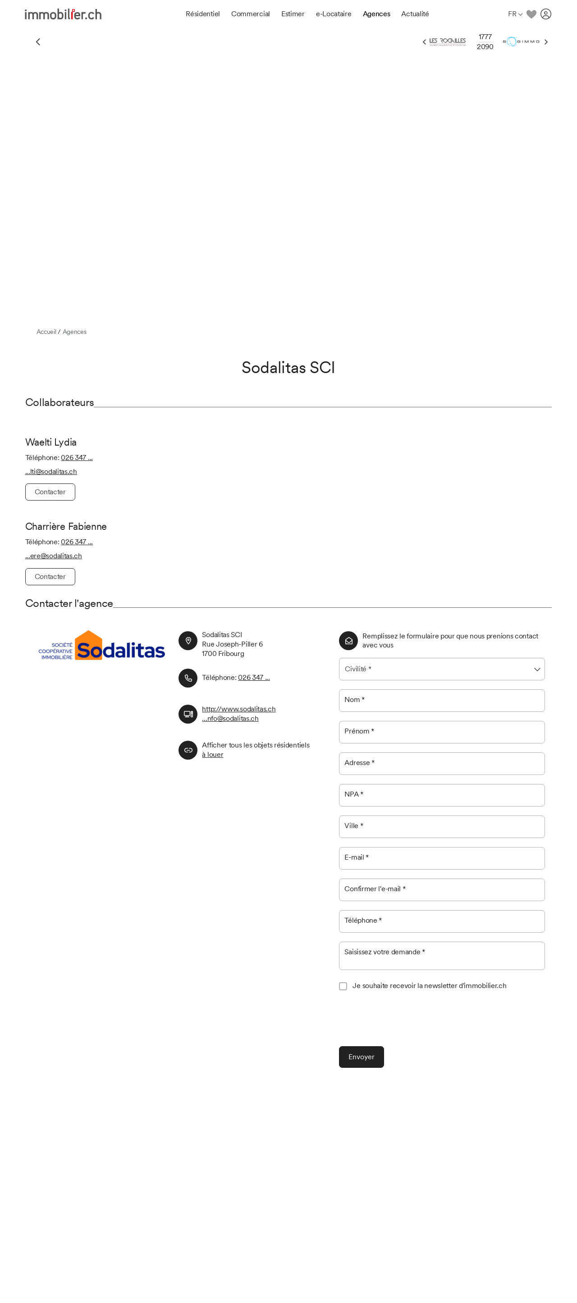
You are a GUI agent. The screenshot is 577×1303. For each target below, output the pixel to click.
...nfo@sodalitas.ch (230, 718)
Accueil (46, 331)
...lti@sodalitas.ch (51, 471)
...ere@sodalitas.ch (53, 555)
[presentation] (407, 1019)
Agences (75, 331)
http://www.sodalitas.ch (238, 709)
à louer (212, 754)
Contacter (50, 491)
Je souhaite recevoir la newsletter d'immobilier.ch (429, 985)
